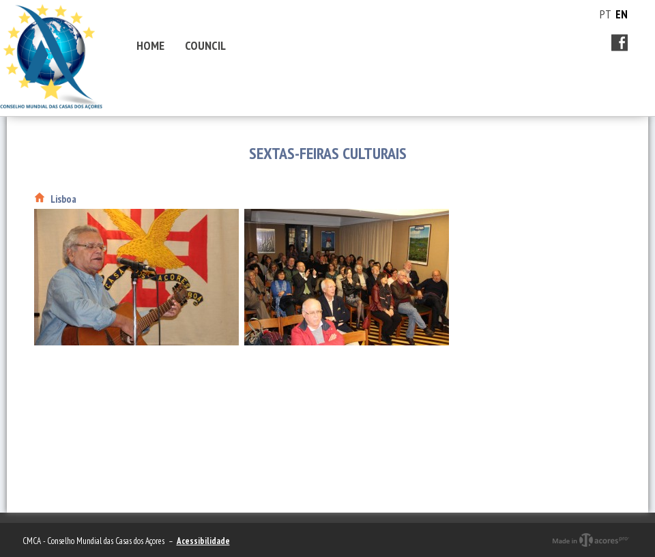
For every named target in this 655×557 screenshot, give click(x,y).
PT (605, 14)
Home (150, 45)
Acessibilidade (203, 541)
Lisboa (63, 198)
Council (205, 45)
